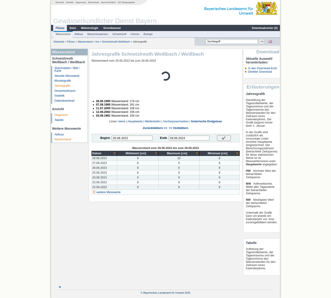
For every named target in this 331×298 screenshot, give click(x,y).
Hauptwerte (135, 121)
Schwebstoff (119, 34)
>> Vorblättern (178, 128)
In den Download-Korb (262, 68)
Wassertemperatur (97, 34)
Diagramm (61, 115)
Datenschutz (93, 2)
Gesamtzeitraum (65, 90)
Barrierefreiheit (108, 2)
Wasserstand (63, 34)
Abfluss (79, 34)
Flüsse (60, 28)
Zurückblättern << (155, 128)
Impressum (81, 2)
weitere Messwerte (109, 192)
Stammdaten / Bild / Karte (67, 69)
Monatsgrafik (62, 80)
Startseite (59, 2)
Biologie (148, 34)
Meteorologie (89, 28)
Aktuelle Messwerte (67, 75)
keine (121, 121)
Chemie (135, 34)
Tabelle (59, 120)
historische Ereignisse (206, 121)
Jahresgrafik (62, 85)
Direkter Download (260, 71)
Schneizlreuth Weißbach (116, 41)
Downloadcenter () (264, 28)
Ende (163, 138)
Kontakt (70, 2)
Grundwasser (112, 28)
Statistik (59, 95)
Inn (97, 41)
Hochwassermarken (175, 121)
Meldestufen (153, 121)
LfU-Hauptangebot (126, 2)
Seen (72, 28)
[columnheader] (104, 153)
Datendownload (64, 100)
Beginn (105, 138)
